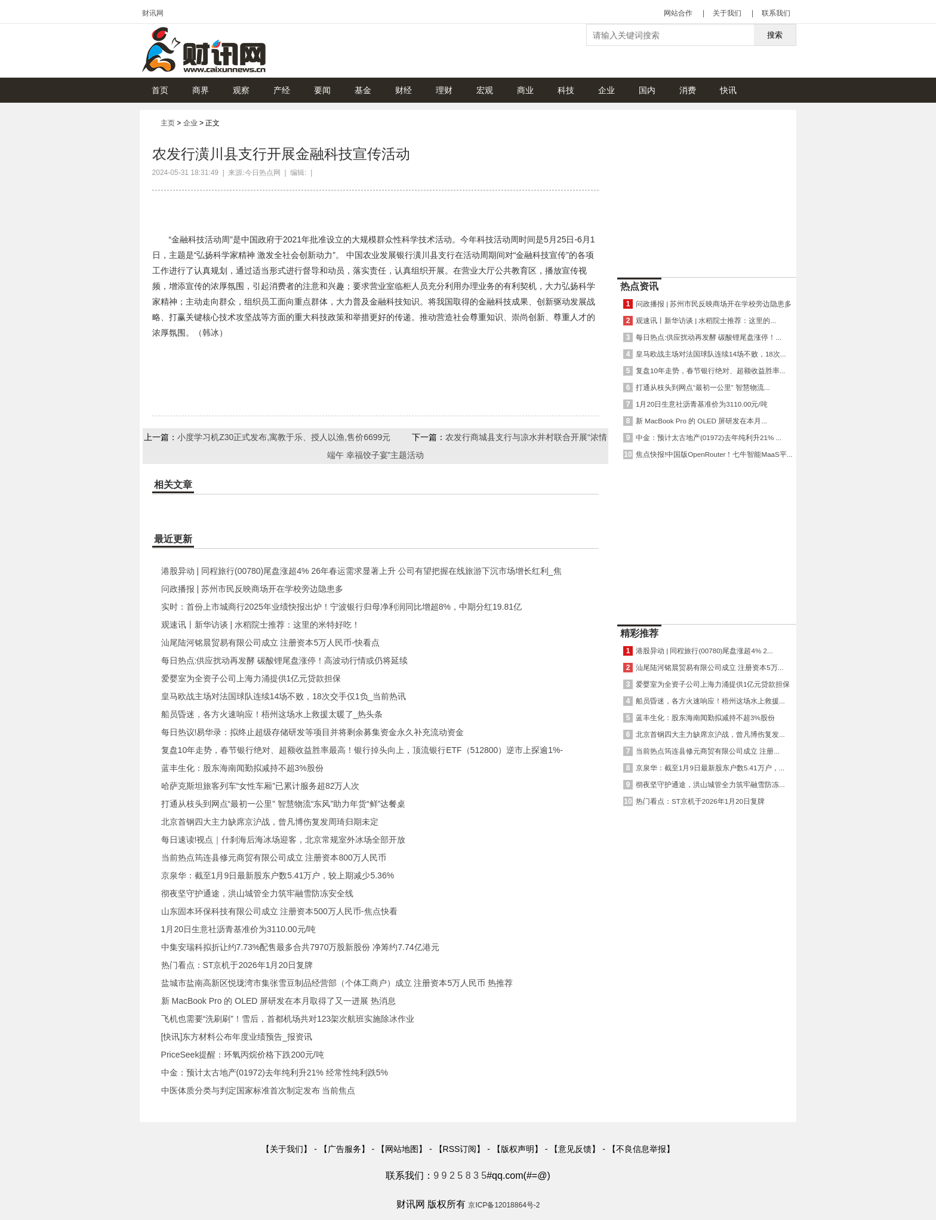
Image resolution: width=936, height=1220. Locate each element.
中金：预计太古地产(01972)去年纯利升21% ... (708, 437)
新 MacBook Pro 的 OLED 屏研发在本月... (701, 421)
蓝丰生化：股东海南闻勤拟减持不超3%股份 (242, 768)
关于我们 (727, 13)
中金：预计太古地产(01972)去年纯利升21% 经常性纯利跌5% (274, 1072)
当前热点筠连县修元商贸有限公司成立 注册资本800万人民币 (273, 857)
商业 (525, 90)
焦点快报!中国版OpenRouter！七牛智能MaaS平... (714, 454)
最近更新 (173, 539)
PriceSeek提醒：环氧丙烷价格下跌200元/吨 (242, 1054)
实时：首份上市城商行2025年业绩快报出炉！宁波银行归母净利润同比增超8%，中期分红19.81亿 (341, 606)
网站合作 (678, 13)
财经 (403, 90)
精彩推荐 (639, 633)
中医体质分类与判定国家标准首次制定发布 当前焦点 (258, 1090)
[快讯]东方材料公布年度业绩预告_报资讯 (237, 1036)
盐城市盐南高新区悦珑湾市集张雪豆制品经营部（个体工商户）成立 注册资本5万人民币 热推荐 (337, 983)
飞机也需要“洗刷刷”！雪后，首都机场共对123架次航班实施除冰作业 (288, 1019)
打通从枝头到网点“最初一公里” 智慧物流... (703, 387)
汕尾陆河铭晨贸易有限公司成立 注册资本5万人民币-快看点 (270, 642)
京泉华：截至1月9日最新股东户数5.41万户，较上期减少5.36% (278, 875)
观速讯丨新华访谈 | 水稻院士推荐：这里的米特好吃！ (260, 624)
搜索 (775, 34)
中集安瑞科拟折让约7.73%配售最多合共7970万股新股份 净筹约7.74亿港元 (300, 947)
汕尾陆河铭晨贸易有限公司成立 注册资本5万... (709, 667)
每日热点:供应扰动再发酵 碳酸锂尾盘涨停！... (708, 337)
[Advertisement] (706, 190)
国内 (647, 90)
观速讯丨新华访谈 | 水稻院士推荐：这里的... (706, 320)
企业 (606, 90)
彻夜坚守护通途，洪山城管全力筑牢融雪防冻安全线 (257, 893)
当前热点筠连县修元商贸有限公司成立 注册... (708, 751)
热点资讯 (639, 286)
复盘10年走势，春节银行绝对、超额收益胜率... (711, 370)
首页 (160, 90)
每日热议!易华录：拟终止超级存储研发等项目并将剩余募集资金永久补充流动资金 (312, 732)
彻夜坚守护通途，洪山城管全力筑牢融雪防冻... (710, 784)
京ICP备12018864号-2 (504, 1205)
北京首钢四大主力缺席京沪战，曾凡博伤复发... (710, 734)
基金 (363, 90)
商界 (200, 90)
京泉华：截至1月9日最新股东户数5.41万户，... (710, 768)
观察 (241, 90)
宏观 (484, 90)
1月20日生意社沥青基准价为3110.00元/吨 (238, 929)
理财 (444, 90)
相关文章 (173, 485)
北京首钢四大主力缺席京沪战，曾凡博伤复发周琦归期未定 (269, 821)
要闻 (322, 90)
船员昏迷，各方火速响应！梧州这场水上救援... (710, 701)
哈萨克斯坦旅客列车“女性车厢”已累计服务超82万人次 (260, 786)
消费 (687, 90)
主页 (168, 123)
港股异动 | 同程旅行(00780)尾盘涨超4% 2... (704, 650)
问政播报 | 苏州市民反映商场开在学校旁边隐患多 (252, 589)
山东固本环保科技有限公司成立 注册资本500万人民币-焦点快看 (279, 911)
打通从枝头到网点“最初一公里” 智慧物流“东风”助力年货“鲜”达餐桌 (283, 804)
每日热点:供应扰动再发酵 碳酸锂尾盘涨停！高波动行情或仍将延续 (284, 660)
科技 (566, 90)
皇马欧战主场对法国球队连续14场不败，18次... (711, 354)
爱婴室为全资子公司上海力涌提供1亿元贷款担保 (251, 678)
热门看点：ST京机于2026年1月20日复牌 (237, 965)
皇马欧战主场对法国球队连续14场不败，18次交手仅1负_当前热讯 (284, 696)
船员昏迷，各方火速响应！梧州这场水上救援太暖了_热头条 (272, 714)
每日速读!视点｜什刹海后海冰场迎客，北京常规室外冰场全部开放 (283, 839)
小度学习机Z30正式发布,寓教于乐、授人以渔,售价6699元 (283, 437)
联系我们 (776, 13)
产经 (281, 90)
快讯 (728, 90)
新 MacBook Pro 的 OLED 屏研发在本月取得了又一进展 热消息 (278, 1001)
